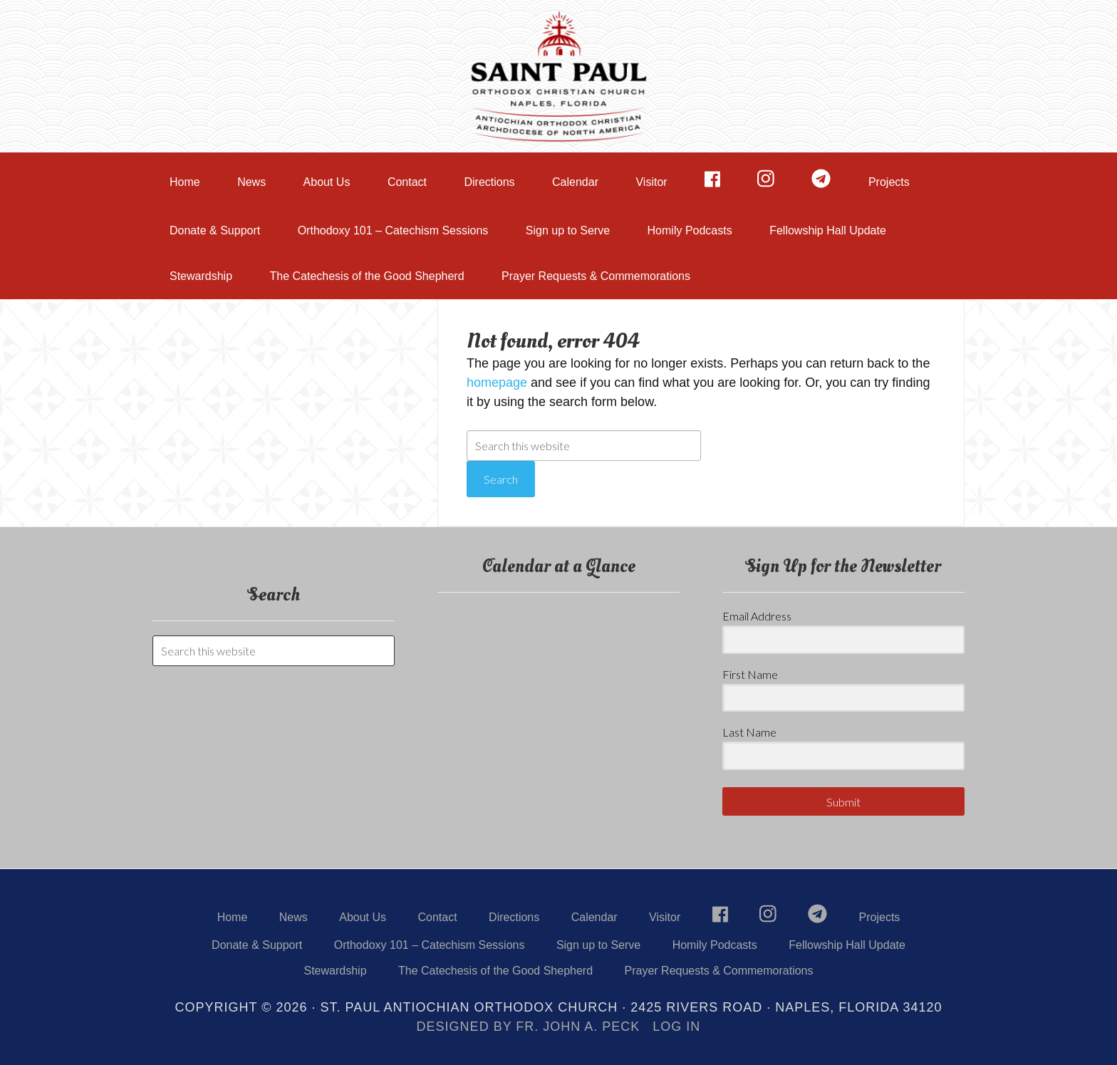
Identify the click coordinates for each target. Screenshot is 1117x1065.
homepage (497, 382)
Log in (676, 1026)
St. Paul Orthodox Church (558, 74)
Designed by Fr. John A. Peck (528, 1026)
